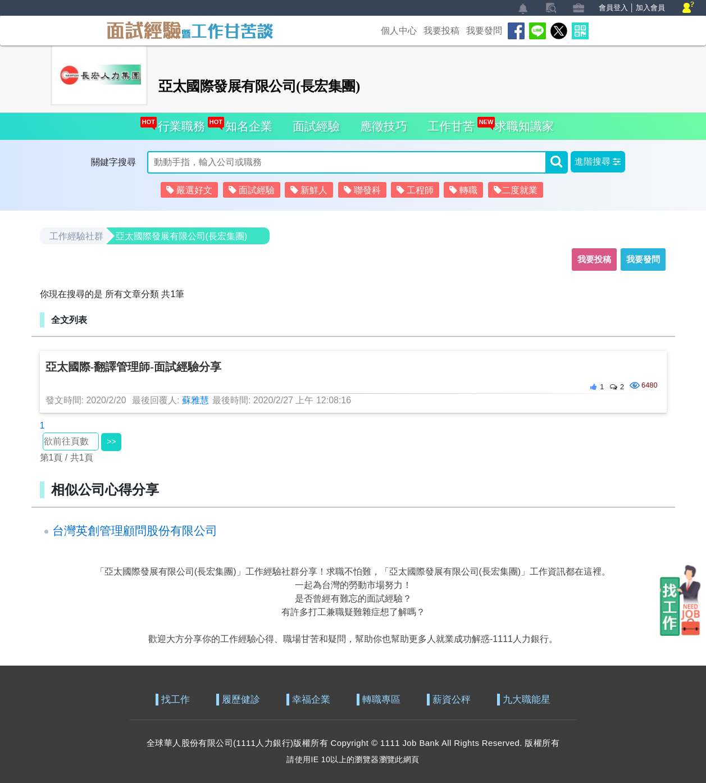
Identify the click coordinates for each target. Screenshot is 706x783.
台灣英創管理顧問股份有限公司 (134, 530)
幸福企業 (311, 699)
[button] (598, 161)
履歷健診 (241, 699)
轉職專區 (381, 699)
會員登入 (613, 7)
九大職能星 (526, 699)
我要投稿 (441, 30)
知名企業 (246, 123)
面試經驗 (316, 126)
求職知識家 (521, 123)
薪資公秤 (451, 699)
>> (111, 441)
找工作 (175, 699)
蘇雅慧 (195, 400)
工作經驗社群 (76, 236)
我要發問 (484, 30)
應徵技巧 (383, 126)
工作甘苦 (451, 126)
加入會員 (650, 7)
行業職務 (179, 123)
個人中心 (399, 30)
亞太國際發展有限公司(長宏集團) (182, 236)
